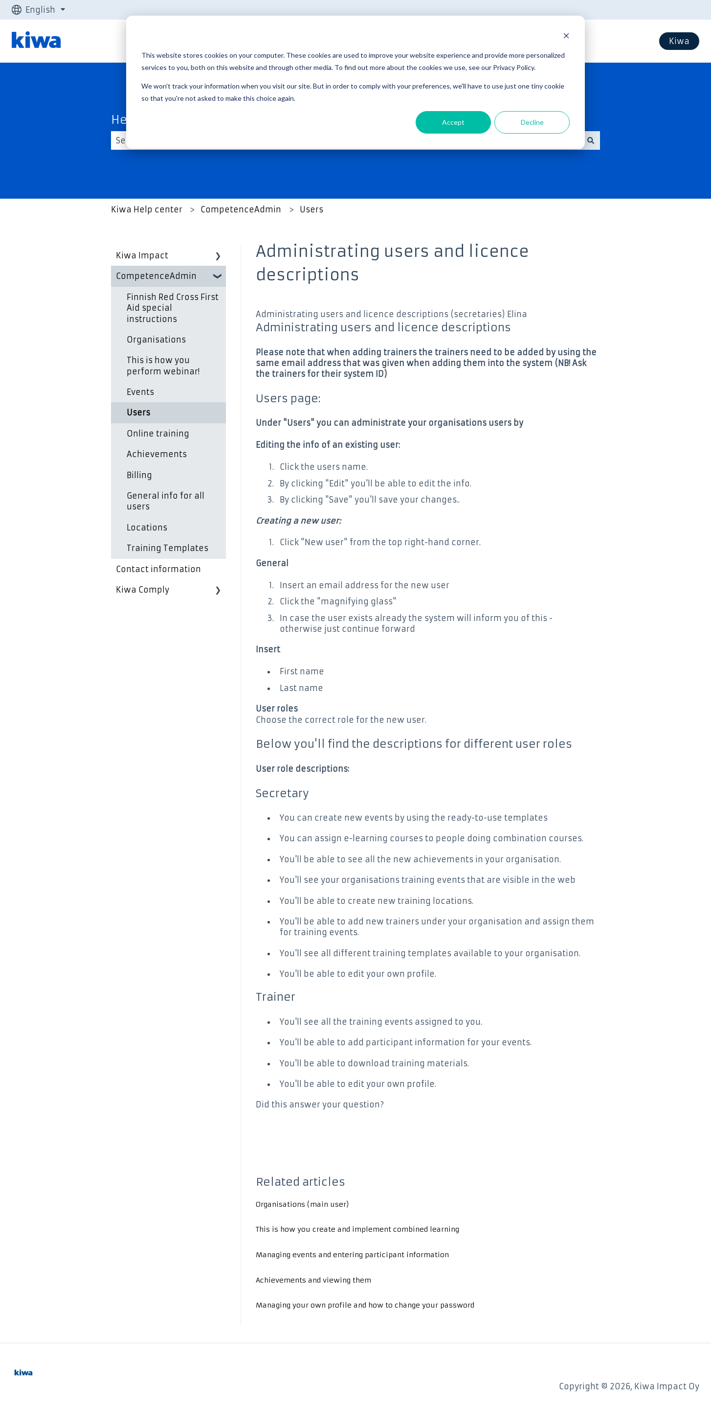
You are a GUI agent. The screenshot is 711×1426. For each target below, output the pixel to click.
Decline (532, 122)
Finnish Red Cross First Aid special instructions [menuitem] (173, 308)
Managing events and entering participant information (352, 1254)
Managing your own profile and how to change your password (365, 1305)
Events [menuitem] (140, 392)
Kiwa (679, 41)
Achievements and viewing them (313, 1280)
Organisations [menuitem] (156, 340)
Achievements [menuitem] (157, 454)
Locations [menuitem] (147, 527)
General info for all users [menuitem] (165, 501)
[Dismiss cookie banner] (566, 37)
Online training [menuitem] (158, 433)
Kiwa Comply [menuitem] (142, 590)
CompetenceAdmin (240, 209)
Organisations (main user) (302, 1204)
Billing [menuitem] (139, 475)
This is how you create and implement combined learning (357, 1229)
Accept (453, 122)
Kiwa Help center (146, 209)
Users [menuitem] (138, 412)
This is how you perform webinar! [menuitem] (163, 365)
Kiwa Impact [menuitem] (142, 255)
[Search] (590, 140)
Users (311, 209)
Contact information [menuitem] (158, 569)
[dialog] (355, 82)
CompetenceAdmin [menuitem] (156, 276)
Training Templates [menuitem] (167, 548)
